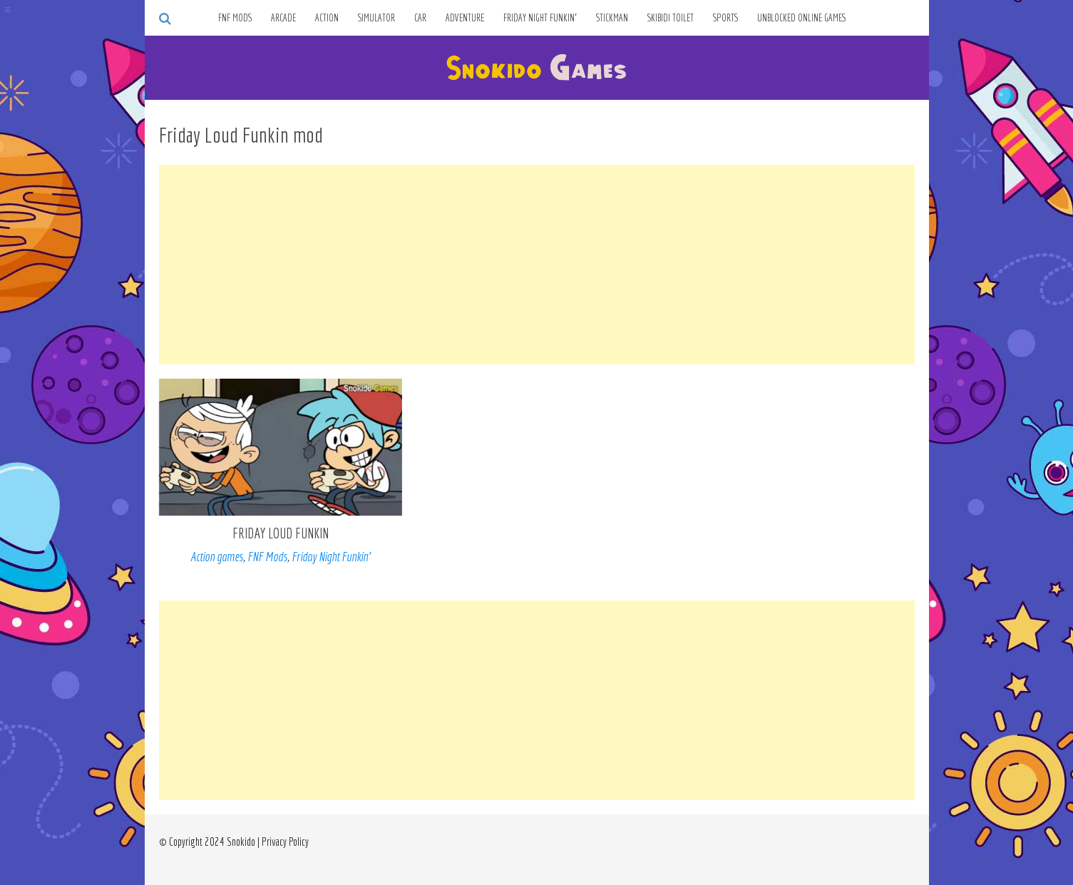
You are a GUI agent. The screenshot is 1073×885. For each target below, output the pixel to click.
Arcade (283, 18)
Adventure (465, 18)
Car (420, 18)
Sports (725, 18)
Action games (216, 556)
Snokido (241, 841)
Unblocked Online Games (801, 18)
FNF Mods (235, 18)
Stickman (612, 18)
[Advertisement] (537, 264)
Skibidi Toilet (670, 18)
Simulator (376, 18)
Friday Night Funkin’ (540, 18)
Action (327, 18)
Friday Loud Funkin (280, 533)
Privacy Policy (285, 841)
